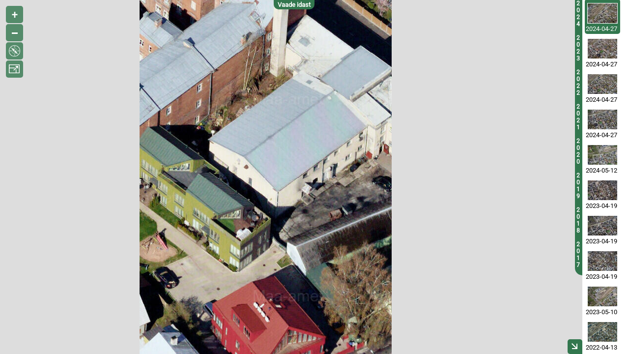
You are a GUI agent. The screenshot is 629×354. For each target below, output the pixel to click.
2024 (578, 14)
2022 (578, 82)
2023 (578, 48)
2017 (578, 254)
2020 (578, 151)
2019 (578, 186)
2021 (578, 117)
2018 (578, 220)
